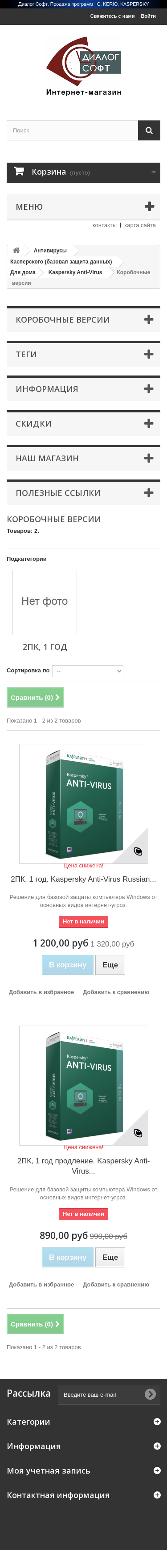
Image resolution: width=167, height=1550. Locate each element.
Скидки (34, 423)
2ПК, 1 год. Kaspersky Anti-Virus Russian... (83, 879)
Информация (47, 389)
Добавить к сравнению (116, 992)
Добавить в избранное (41, 992)
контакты (105, 225)
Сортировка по (28, 670)
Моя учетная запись (48, 1470)
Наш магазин (47, 458)
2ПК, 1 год (45, 646)
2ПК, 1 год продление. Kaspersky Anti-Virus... (83, 1166)
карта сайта (140, 225)
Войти (148, 16)
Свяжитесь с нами (112, 16)
